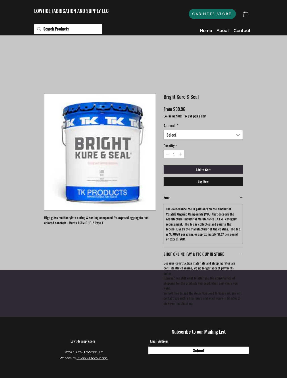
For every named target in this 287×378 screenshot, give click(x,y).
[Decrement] (167, 154)
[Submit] (198, 350)
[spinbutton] (174, 154)
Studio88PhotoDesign (92, 358)
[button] (245, 14)
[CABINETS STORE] (212, 14)
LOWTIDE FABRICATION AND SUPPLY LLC (71, 10)
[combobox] (203, 135)
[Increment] (181, 154)
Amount (171, 125)
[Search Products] (68, 29)
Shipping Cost (197, 116)
